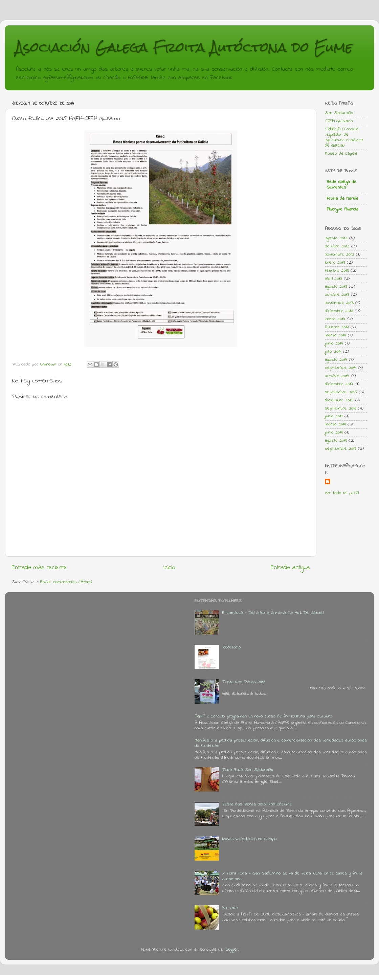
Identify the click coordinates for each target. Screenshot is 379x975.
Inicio (169, 567)
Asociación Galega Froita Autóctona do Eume (184, 47)
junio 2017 (334, 416)
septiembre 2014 (340, 367)
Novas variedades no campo (249, 839)
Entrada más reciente (39, 567)
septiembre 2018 (340, 448)
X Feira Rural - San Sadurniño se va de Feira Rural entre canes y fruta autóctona (292, 876)
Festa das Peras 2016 (243, 682)
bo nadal (230, 908)
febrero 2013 (337, 270)
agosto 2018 (336, 440)
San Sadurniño (339, 113)
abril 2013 (333, 278)
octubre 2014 (337, 376)
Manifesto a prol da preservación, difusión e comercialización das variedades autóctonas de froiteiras (281, 743)
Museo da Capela (341, 153)
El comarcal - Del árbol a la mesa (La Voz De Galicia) (273, 613)
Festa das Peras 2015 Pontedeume (257, 804)
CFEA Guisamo (339, 121)
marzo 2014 (335, 335)
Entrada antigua (290, 567)
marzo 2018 (335, 424)
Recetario (231, 647)
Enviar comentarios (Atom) (66, 582)
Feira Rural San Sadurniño (247, 770)
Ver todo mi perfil (342, 493)
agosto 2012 (336, 238)
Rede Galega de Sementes (341, 185)
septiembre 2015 (341, 392)
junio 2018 (334, 432)
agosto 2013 (336, 286)
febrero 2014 (337, 327)
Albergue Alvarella (342, 209)
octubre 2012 (337, 246)
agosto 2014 (336, 359)
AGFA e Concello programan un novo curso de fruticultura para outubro (263, 716)
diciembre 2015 (339, 400)
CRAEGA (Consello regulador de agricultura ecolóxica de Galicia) (344, 137)
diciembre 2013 (339, 311)
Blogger (231, 949)
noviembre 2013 (339, 303)
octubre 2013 (337, 294)
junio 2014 (334, 343)
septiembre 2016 (340, 408)
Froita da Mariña (342, 198)
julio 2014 (333, 351)
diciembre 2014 (339, 384)
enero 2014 (335, 319)
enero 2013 (335, 262)
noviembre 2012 (339, 254)
